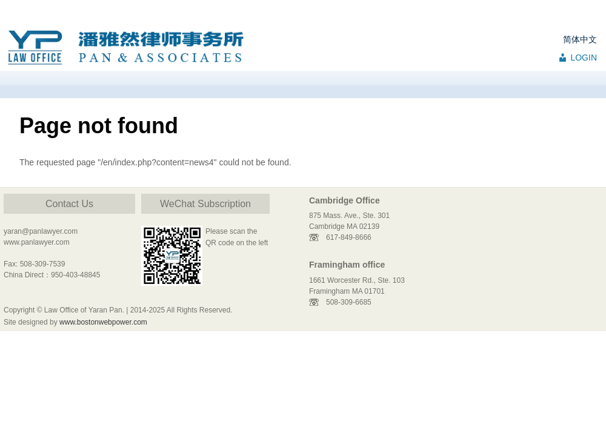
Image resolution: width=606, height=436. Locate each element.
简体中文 (580, 39)
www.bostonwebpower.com (103, 322)
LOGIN (583, 57)
